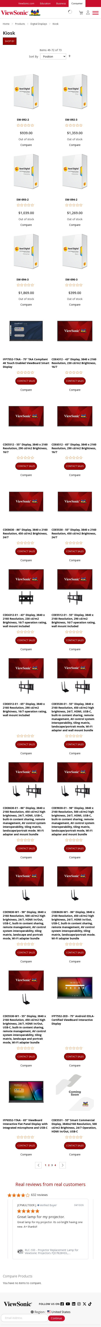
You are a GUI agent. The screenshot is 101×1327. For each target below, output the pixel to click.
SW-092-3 (71, 119)
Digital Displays (39, 23)
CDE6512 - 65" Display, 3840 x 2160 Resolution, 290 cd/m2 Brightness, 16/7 (74, 448)
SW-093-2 (22, 199)
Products (20, 23)
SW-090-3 (71, 279)
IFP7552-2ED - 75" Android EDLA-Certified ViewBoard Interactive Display (73, 1019)
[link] (50, 1252)
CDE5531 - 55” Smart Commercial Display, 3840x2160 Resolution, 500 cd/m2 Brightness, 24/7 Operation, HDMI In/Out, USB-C (74, 1125)
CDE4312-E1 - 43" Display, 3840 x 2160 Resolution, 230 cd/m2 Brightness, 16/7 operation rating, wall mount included (25, 620)
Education (45, 3)
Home (6, 23)
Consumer (77, 3)
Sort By (33, 56)
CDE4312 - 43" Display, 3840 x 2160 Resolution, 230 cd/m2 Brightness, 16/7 (74, 363)
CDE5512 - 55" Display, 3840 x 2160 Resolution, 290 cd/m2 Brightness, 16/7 (25, 448)
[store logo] (35, 12)
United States (58, 1312)
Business (61, 3)
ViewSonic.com (26, 3)
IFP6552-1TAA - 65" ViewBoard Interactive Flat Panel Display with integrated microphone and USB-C (25, 1123)
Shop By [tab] (9, 41)
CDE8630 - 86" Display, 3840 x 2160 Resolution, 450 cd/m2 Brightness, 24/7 (25, 533)
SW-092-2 (23, 119)
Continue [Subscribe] (56, 1318)
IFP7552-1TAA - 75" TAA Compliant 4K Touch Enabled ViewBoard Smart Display (26, 363)
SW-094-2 (71, 199)
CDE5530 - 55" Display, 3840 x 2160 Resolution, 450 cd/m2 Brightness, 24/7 (74, 533)
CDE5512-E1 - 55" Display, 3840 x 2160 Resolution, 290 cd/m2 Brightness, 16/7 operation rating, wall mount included (74, 620)
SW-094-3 (22, 279)
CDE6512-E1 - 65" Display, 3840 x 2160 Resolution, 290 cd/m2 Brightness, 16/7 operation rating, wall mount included (25, 709)
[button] (26, 145)
